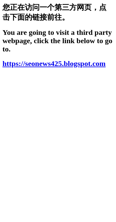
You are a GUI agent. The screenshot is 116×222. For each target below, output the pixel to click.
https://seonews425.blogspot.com (53, 64)
